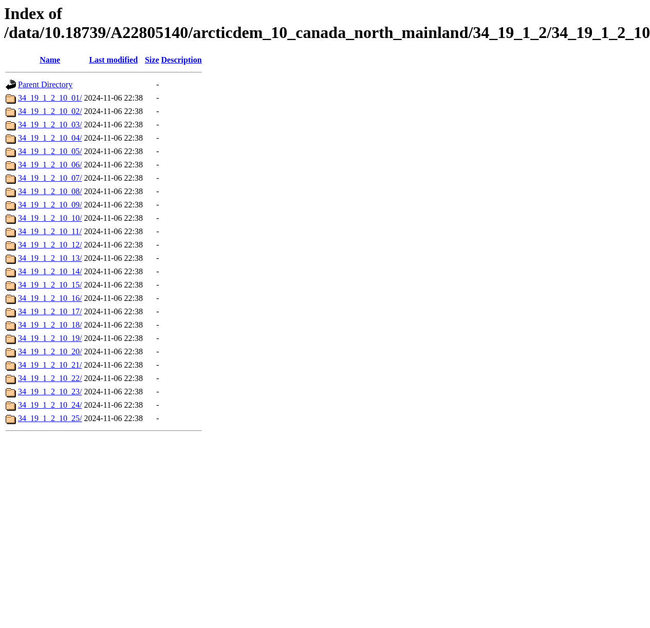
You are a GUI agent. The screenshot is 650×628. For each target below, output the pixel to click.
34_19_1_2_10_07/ (50, 178)
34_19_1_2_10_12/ (50, 244)
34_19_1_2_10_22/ (50, 378)
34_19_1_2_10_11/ (50, 231)
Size (152, 59)
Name (50, 59)
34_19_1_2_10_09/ (50, 204)
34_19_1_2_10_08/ (50, 191)
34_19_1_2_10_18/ (50, 324)
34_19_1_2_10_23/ (50, 391)
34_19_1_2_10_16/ (50, 298)
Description (181, 59)
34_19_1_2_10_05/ (50, 151)
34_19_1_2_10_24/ (50, 405)
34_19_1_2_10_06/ (50, 164)
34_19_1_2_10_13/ (50, 258)
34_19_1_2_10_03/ (50, 124)
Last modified (113, 59)
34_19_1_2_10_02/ (50, 111)
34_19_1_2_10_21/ (50, 364)
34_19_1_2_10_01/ (50, 97)
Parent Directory (45, 84)
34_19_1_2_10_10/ (50, 218)
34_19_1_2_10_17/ (50, 311)
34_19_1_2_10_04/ (50, 138)
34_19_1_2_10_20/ (50, 351)
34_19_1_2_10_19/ (50, 338)
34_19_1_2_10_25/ (50, 418)
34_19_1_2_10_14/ (50, 271)
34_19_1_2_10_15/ (50, 284)
